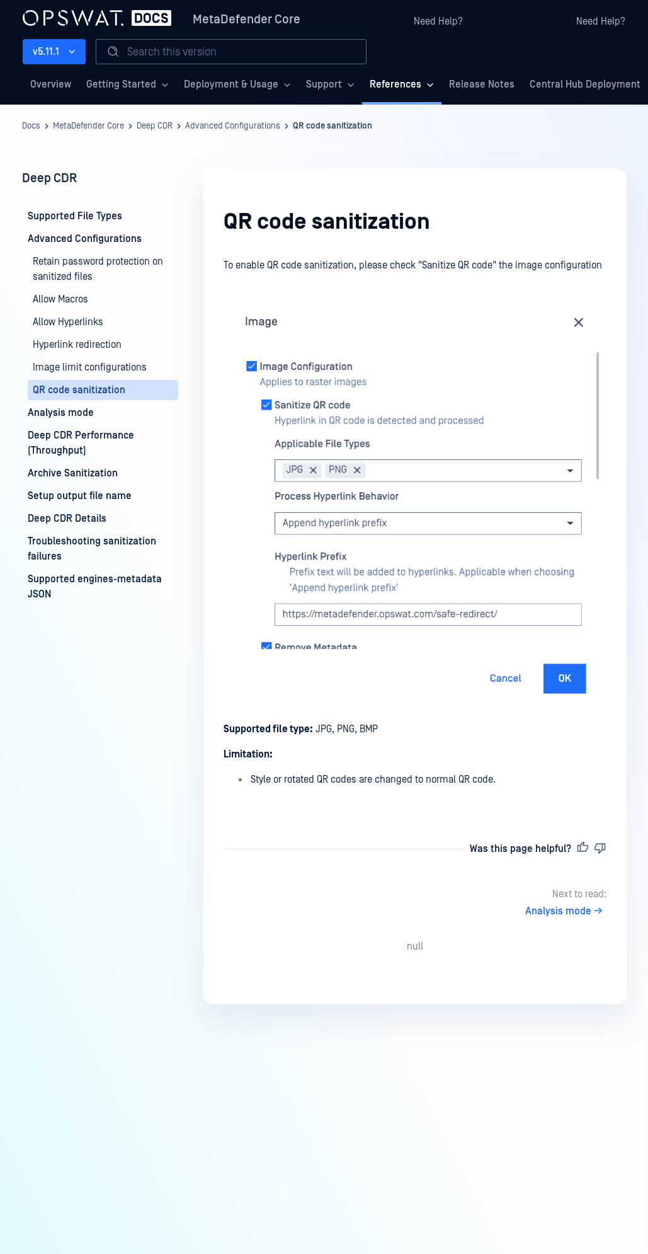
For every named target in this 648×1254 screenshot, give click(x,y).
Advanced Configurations (232, 126)
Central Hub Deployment (585, 84)
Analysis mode (565, 911)
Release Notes (481, 84)
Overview (50, 84)
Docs (31, 126)
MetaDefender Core (246, 19)
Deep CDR (155, 126)
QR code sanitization (332, 126)
